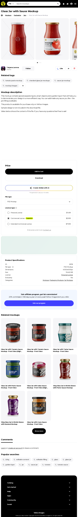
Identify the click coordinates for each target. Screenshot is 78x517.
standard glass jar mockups (38, 81)
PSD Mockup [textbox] (11, 202)
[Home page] (2, 15)
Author (9, 69)
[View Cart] (63, 3)
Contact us (47, 230)
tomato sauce (61, 465)
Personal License (67, 275)
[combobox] (37, 4)
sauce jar (33, 465)
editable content (21, 459)
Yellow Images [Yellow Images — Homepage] (39, 513)
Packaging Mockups (57, 280)
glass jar (67, 459)
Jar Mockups (68, 280)
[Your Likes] (67, 3)
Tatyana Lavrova (13, 67)
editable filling (40, 459)
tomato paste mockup (12, 81)
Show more (39, 431)
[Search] (58, 4)
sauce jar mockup (62, 81)
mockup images (10, 86)
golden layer (9, 465)
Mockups (46, 280)
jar (21, 465)
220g (6, 459)
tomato (46, 465)
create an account (15, 448)
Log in (3, 448)
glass (55, 459)
